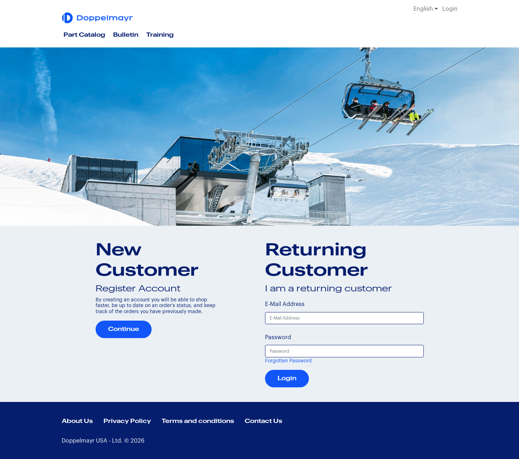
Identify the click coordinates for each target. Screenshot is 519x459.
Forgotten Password (288, 360)
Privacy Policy (127, 421)
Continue (123, 329)
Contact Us (263, 421)
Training (160, 35)
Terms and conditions (198, 421)
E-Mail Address (285, 304)
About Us (77, 421)
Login (450, 9)
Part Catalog (84, 35)
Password (278, 337)
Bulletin (125, 35)
